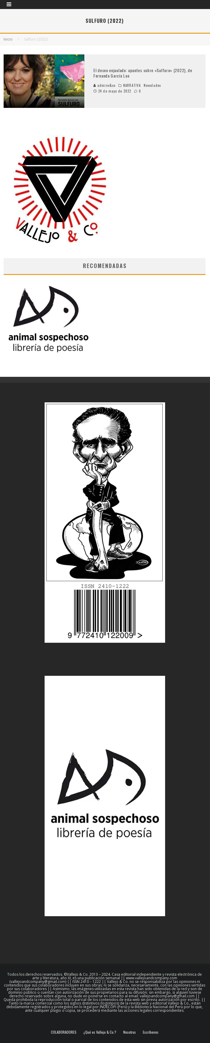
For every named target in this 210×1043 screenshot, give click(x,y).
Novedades (152, 85)
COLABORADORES (64, 1032)
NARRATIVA (132, 85)
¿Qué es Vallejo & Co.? (99, 1032)
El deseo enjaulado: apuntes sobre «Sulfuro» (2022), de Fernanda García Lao (142, 73)
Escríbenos (150, 1032)
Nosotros (129, 1032)
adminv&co (104, 85)
